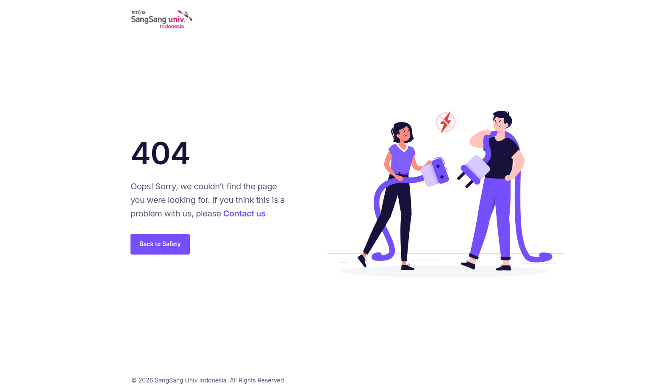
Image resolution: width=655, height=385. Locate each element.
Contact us (244, 213)
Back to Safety (160, 243)
